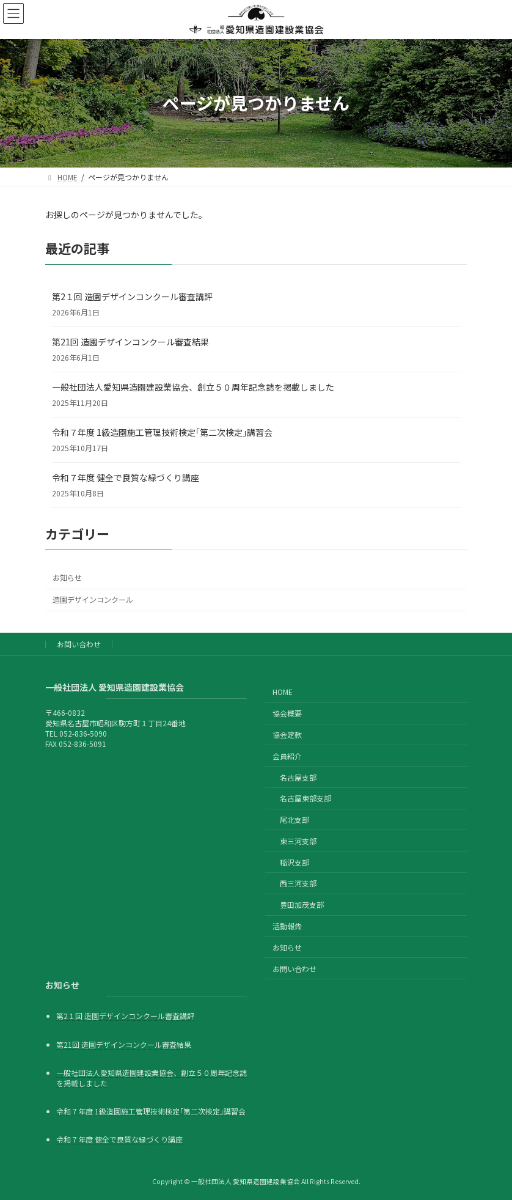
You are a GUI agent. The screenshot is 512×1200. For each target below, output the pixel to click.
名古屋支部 (298, 776)
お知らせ (67, 577)
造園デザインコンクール (93, 599)
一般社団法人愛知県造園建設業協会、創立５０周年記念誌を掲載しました (193, 387)
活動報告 (287, 926)
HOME (282, 692)
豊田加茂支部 (302, 904)
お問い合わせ (79, 644)
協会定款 (287, 734)
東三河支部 (298, 841)
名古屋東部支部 (305, 798)
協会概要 (287, 713)
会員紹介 (287, 756)
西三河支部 (298, 883)
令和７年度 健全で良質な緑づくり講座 (125, 477)
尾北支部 (294, 819)
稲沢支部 (294, 861)
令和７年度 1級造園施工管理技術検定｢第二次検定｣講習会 (162, 432)
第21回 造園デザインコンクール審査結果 (130, 342)
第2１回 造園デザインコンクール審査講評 (132, 296)
